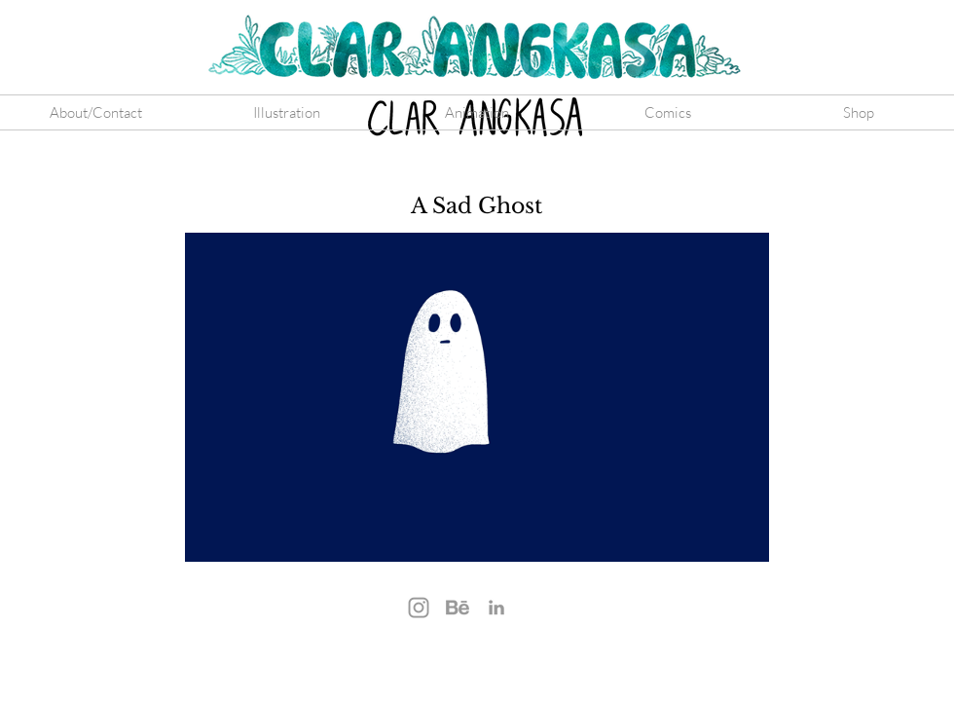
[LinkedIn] (496, 607)
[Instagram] (418, 607)
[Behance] (457, 607)
